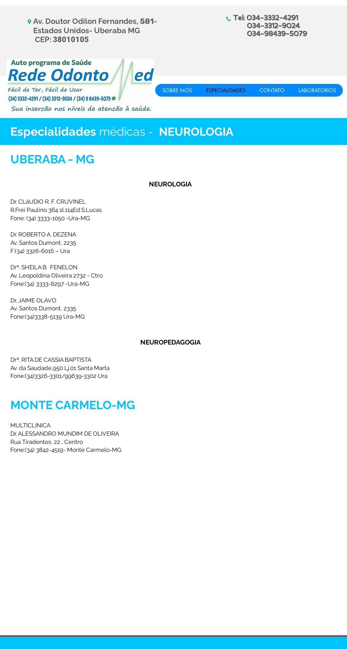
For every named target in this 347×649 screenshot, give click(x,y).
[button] (317, 90)
